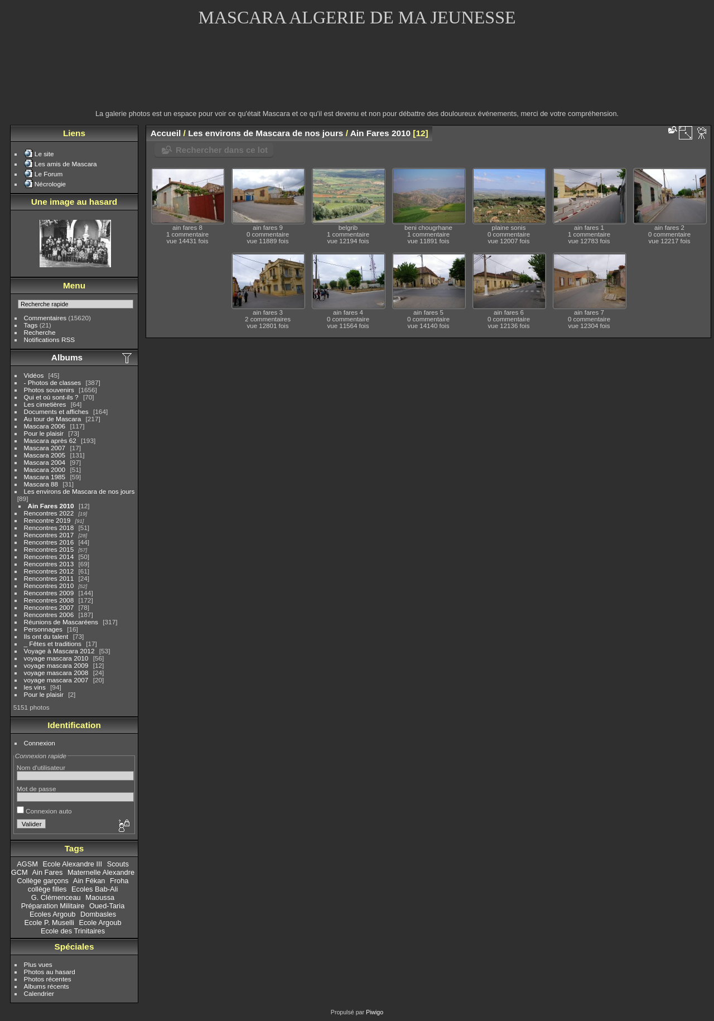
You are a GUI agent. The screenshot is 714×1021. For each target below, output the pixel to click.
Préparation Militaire (53, 906)
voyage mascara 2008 (56, 672)
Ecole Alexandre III (72, 864)
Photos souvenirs (49, 389)
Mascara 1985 (45, 476)
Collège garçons (43, 880)
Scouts (118, 864)
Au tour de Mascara (52, 418)
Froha (119, 880)
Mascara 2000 (45, 469)
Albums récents (46, 986)
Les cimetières (45, 404)
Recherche (40, 332)
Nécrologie (50, 183)
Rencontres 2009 (49, 592)
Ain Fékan (89, 880)
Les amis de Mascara (66, 163)
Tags (31, 325)
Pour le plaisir (44, 433)
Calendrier (39, 993)
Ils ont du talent (46, 636)
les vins (35, 687)
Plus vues (38, 964)
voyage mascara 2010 (56, 658)
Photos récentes (47, 979)
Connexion (39, 743)
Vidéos (34, 375)
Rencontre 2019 (47, 520)
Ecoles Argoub (53, 914)
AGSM (27, 864)
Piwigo (374, 1012)
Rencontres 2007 (49, 607)
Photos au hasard (49, 971)
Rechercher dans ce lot (222, 150)
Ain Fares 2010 (51, 505)
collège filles (47, 889)
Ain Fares (47, 872)
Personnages (43, 629)
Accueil (166, 133)
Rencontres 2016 (49, 542)
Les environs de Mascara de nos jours (79, 491)
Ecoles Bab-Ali (94, 889)
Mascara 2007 (45, 447)
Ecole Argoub (100, 922)
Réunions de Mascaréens (61, 621)
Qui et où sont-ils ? (51, 397)
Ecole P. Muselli (49, 922)
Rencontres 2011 (49, 578)
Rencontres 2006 (49, 614)
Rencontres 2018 (49, 527)
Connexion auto (44, 811)
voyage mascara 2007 (56, 679)
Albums (67, 357)
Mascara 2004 (45, 462)
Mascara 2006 (45, 426)
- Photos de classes (52, 382)
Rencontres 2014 (49, 556)
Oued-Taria (106, 906)
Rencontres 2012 (49, 571)
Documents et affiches (56, 411)
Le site (44, 153)
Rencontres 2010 (49, 585)
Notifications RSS (49, 339)
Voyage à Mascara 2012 (59, 650)
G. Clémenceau (56, 897)
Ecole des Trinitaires (73, 931)
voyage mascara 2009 (56, 665)
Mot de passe (36, 788)
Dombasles (98, 914)
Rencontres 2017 (49, 534)
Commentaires (45, 317)
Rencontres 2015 (49, 549)
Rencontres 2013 (49, 563)
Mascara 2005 (45, 455)
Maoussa (99, 897)
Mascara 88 (41, 484)
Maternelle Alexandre (100, 872)
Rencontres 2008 (49, 600)
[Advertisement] (357, 75)
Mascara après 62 (50, 440)
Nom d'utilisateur (41, 767)
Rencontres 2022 (49, 513)
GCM (19, 872)
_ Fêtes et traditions (52, 643)
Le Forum (48, 173)
